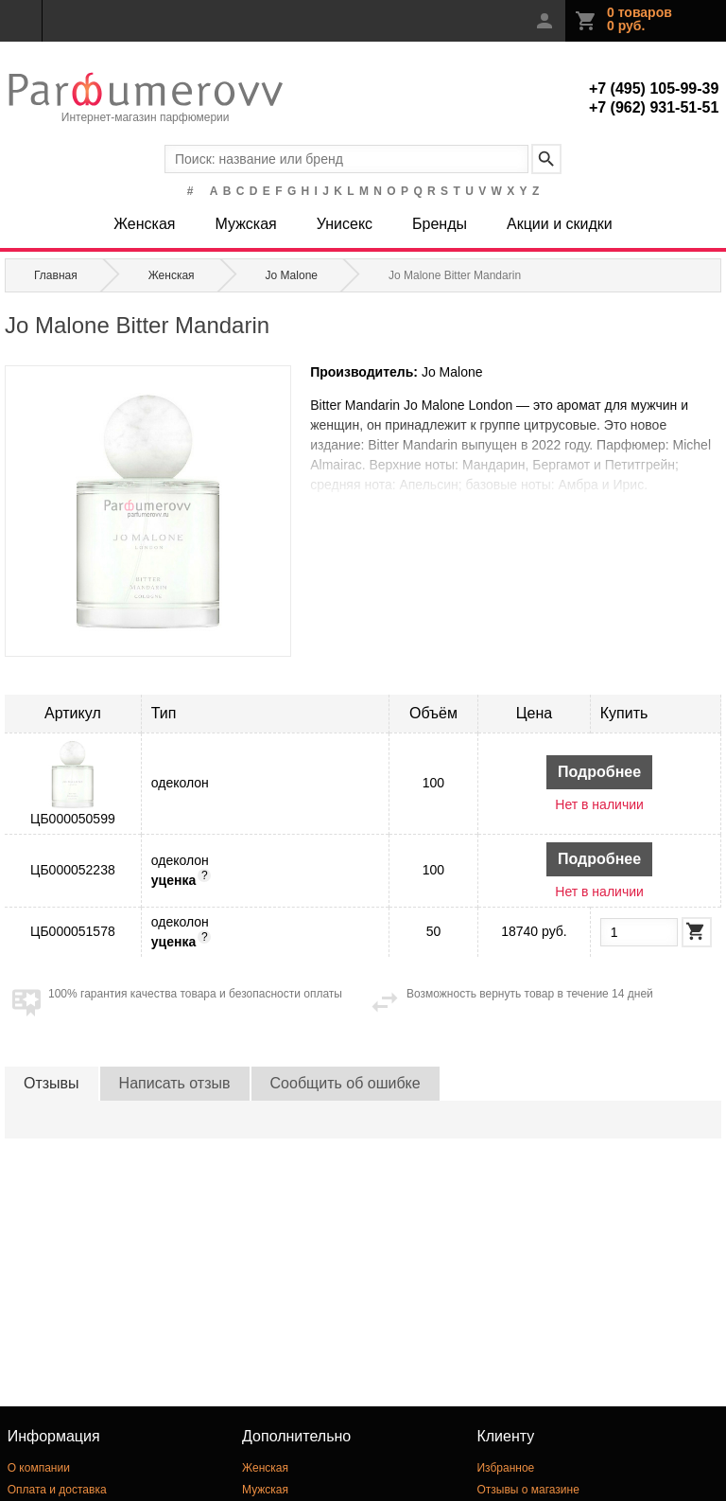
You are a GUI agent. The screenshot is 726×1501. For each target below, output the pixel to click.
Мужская (245, 224)
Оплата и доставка (57, 1489)
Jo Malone (452, 372)
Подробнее (599, 772)
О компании (39, 1468)
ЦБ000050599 (72, 818)
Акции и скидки (560, 224)
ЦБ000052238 (72, 869)
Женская (144, 224)
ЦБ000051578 (72, 931)
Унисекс (344, 224)
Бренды (439, 224)
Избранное (505, 1468)
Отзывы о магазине (527, 1489)
